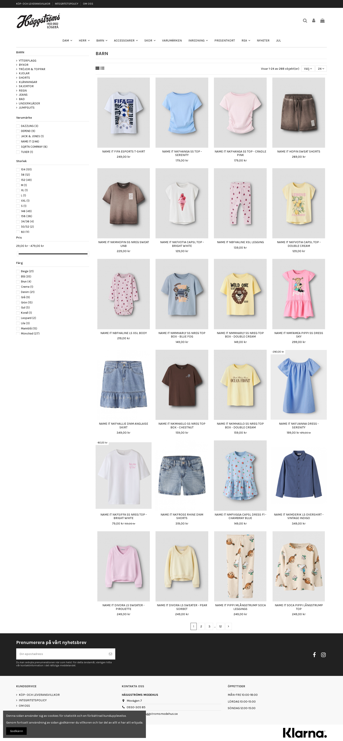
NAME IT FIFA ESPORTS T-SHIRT (123, 151)
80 (25, 232)
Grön (27, 302)
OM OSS (88, 3)
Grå (25, 297)
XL (24, 190)
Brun (26, 281)
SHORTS (24, 78)
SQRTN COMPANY (34, 146)
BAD (22, 99)
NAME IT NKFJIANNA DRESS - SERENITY (299, 425)
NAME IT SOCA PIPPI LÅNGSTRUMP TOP (299, 607)
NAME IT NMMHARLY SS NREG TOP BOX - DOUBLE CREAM (240, 335)
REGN (23, 90)
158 (26, 216)
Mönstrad (30, 333)
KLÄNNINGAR (28, 82)
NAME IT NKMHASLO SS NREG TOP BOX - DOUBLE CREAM (240, 425)
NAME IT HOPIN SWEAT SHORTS (298, 151)
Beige (27, 271)
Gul (25, 307)
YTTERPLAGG (27, 60)
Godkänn (16, 731)
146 (26, 211)
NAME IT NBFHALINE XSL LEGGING (240, 242)
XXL (25, 200)
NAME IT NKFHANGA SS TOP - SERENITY (182, 153)
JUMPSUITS (27, 107)
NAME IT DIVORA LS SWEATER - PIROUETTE (123, 607)
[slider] (18, 253)
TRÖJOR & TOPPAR (32, 69)
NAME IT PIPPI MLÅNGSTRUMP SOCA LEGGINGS (240, 607)
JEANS (23, 95)
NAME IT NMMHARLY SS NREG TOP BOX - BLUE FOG (181, 335)
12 (220, 626)
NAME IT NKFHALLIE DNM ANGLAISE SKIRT (123, 425)
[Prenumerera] (110, 654)
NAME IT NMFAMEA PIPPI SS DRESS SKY (298, 335)
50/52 (27, 226)
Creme (27, 286)
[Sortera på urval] (308, 69)
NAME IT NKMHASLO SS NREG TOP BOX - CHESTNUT (181, 425)
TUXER (27, 152)
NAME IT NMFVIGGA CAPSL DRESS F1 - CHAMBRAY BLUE (240, 516)
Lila (25, 323)
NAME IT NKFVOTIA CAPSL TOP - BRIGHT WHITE (182, 244)
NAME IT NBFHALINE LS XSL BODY (123, 333)
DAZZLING (29, 126)
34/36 (27, 221)
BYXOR (23, 65)
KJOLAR (24, 73)
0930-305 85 (136, 707)
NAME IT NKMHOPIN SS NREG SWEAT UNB (123, 244)
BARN (20, 52)
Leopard (28, 318)
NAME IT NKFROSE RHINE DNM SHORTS (182, 516)
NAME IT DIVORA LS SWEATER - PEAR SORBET (182, 607)
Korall (26, 312)
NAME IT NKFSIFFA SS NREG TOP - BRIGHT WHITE (123, 516)
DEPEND (28, 131)
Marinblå (29, 328)
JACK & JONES (32, 136)
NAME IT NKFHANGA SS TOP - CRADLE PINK (240, 153)
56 (25, 174)
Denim (28, 292)
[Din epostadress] (61, 654)
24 (321, 69)
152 (26, 180)
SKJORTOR (26, 86)
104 (26, 169)
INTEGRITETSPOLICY (67, 3)
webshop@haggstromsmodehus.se (152, 714)
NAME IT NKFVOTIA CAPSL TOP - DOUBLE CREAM (299, 244)
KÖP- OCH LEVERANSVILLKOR (33, 3)
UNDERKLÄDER (29, 103)
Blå (26, 276)
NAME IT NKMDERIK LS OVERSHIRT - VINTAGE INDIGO (299, 516)
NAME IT (30, 141)
